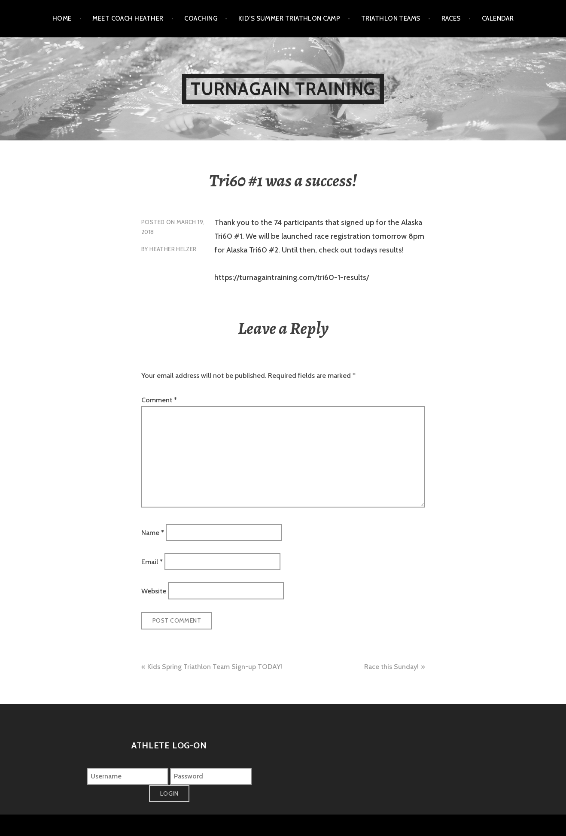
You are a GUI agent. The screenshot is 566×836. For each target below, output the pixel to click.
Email (152, 562)
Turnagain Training (283, 88)
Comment (159, 400)
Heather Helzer (172, 249)
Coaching (200, 18)
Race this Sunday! (391, 667)
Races (451, 18)
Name (152, 532)
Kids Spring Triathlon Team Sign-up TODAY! (214, 667)
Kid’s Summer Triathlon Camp (289, 18)
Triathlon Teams (390, 18)
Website (153, 591)
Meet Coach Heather (127, 18)
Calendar (498, 18)
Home (62, 18)
